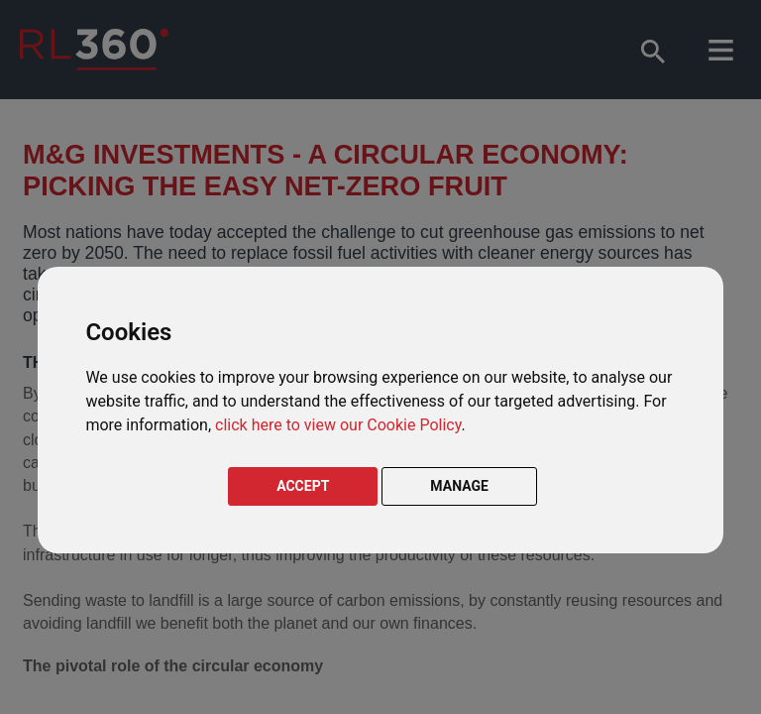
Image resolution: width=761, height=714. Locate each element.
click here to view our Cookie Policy (338, 425)
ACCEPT (302, 486)
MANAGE (459, 486)
